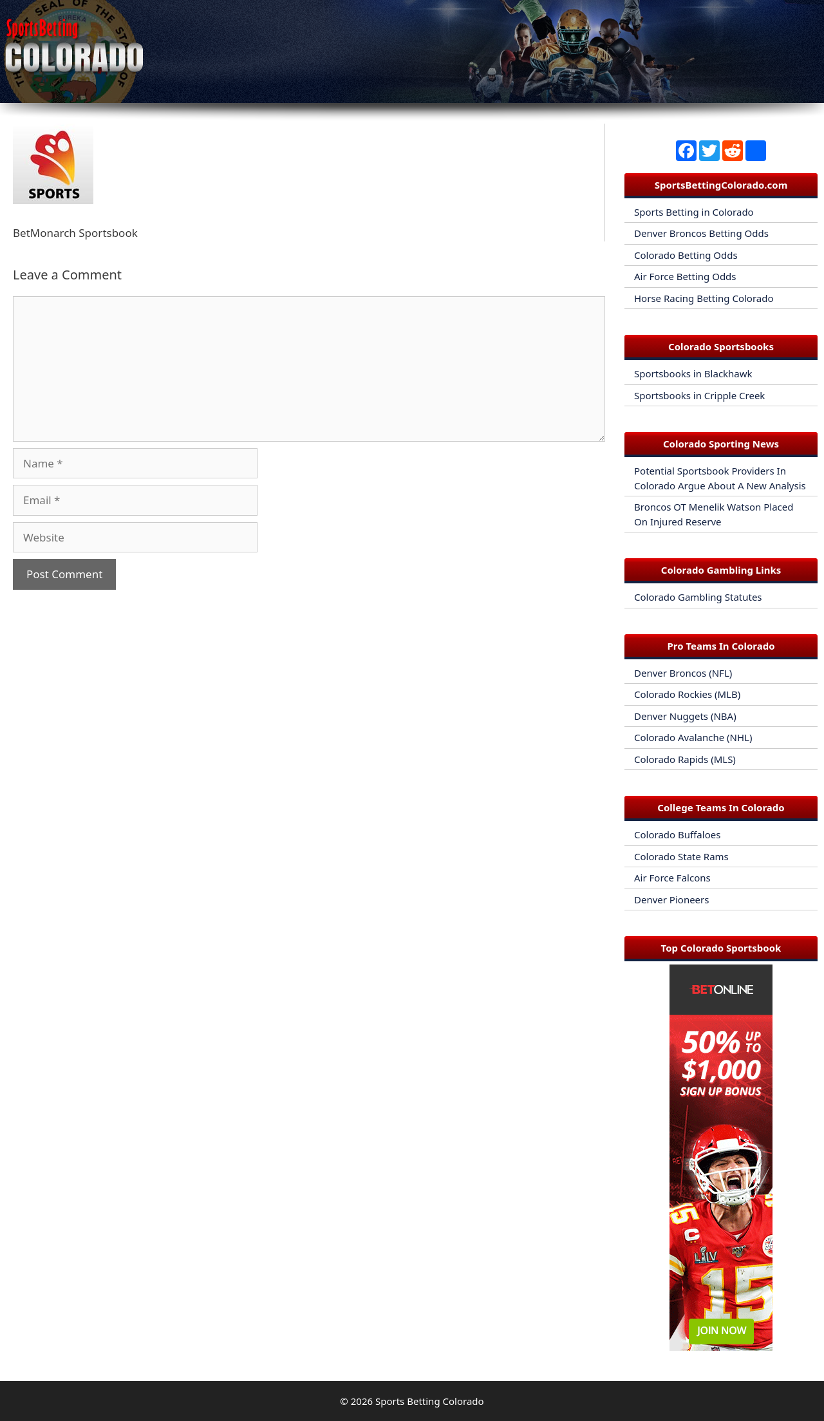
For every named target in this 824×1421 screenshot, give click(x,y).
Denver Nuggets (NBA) (685, 716)
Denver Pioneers (671, 899)
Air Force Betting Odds (685, 276)
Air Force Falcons (672, 877)
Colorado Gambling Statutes (698, 596)
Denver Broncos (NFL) (683, 672)
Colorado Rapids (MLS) (685, 759)
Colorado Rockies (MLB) (687, 694)
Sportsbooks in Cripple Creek (699, 395)
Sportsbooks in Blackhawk (693, 373)
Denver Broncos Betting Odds (701, 233)
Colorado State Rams (681, 856)
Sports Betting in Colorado (694, 211)
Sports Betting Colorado (429, 1401)
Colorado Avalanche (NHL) (693, 737)
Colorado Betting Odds (686, 255)
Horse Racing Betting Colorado (704, 298)
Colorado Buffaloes (677, 834)
